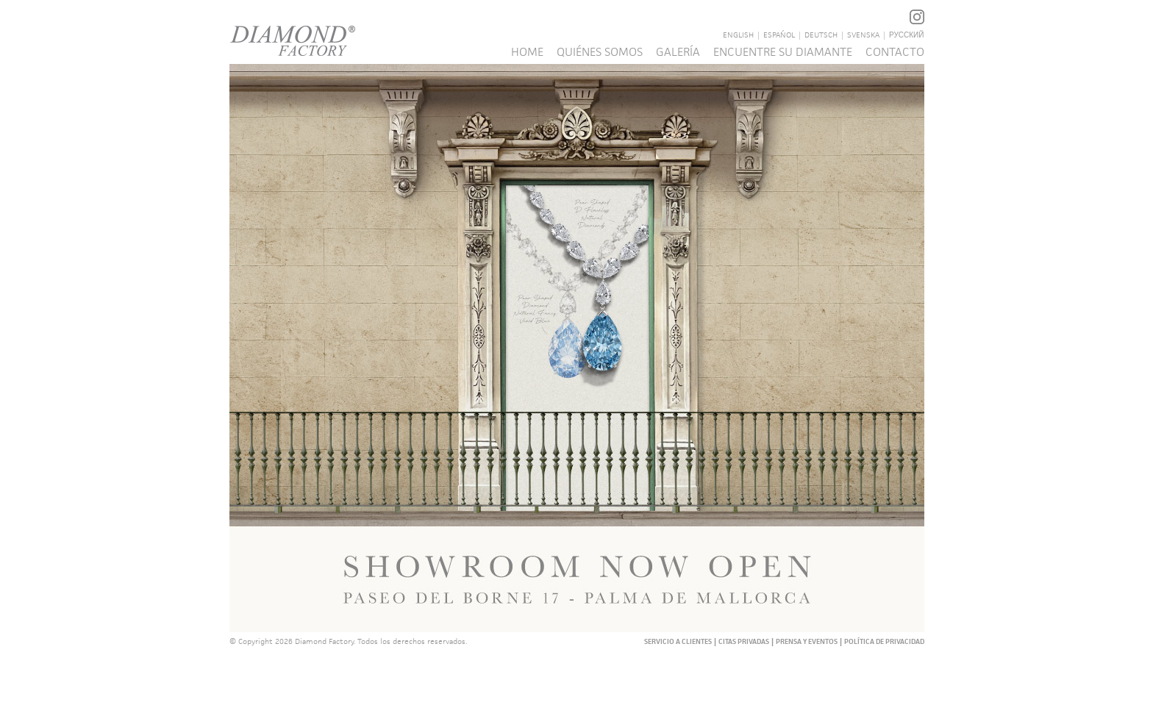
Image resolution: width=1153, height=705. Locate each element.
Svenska (863, 34)
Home (527, 52)
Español (779, 34)
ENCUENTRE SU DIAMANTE (782, 52)
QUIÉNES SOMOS (600, 52)
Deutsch (821, 34)
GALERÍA (678, 52)
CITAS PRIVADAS (743, 641)
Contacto (894, 52)
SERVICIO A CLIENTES (678, 641)
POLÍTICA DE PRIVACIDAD (884, 641)
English (738, 34)
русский (906, 34)
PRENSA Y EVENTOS (807, 641)
